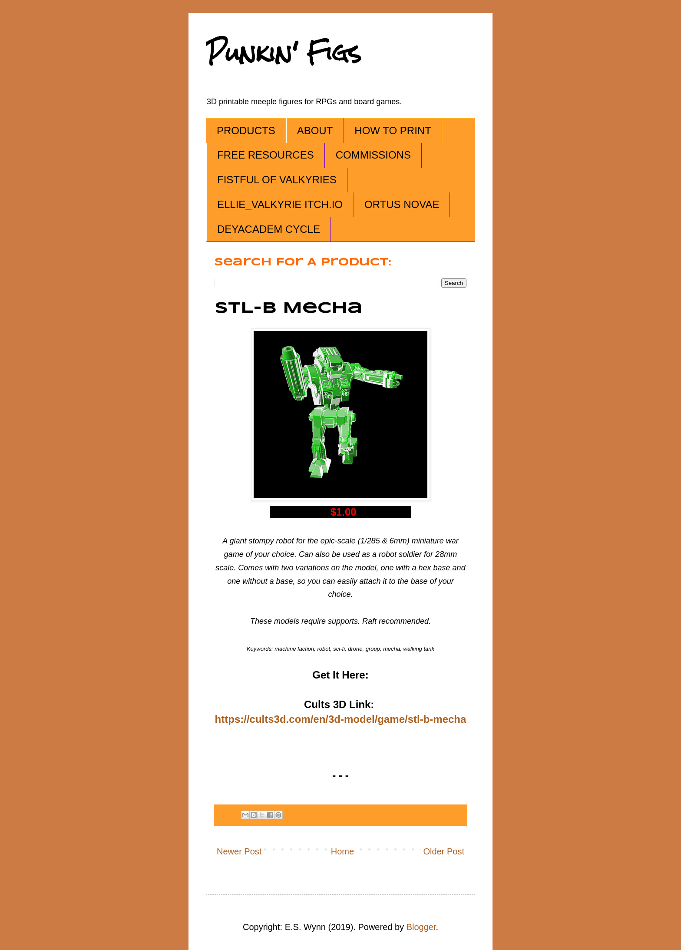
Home (342, 851)
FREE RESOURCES (265, 155)
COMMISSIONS (373, 155)
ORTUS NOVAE (401, 204)
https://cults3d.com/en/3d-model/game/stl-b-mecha (340, 719)
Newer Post (239, 851)
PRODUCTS (246, 130)
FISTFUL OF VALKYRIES (277, 179)
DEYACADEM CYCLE (268, 229)
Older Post (443, 851)
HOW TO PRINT (392, 130)
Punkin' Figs (283, 52)
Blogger (421, 927)
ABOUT (315, 130)
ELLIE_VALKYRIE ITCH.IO (280, 204)
